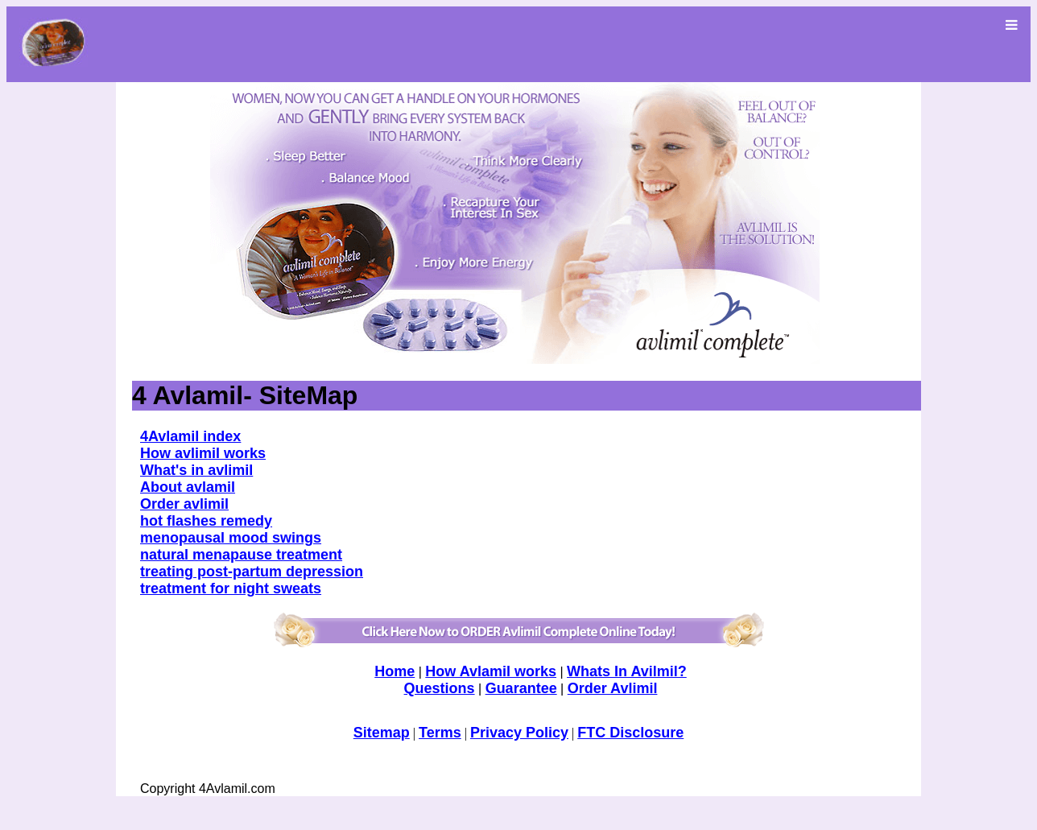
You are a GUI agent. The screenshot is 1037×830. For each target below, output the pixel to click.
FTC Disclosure (630, 733)
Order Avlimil (613, 688)
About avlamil (187, 487)
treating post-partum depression (251, 572)
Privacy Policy (519, 733)
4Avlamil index (190, 436)
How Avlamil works (490, 671)
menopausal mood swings (230, 538)
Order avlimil (184, 504)
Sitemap (381, 733)
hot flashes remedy (206, 521)
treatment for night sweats (230, 588)
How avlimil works (203, 453)
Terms (440, 733)
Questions (439, 688)
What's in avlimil (196, 470)
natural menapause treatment (241, 555)
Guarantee (521, 688)
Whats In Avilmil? (627, 671)
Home (394, 671)
